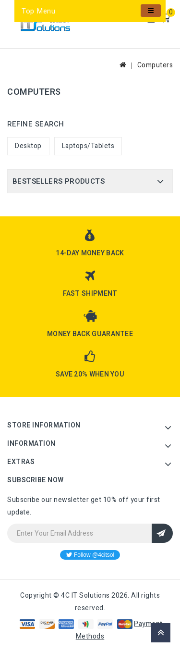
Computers (155, 65)
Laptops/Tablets (88, 146)
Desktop (28, 146)
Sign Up (162, 533)
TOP (160, 632)
